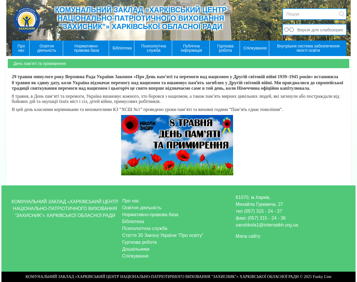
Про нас (130, 200)
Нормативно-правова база (150, 214)
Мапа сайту (248, 236)
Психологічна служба (144, 228)
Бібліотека (133, 221)
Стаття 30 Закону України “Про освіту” (162, 235)
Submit (342, 14)
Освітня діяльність (142, 207)
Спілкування (135, 256)
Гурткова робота (139, 242)
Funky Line (322, 277)
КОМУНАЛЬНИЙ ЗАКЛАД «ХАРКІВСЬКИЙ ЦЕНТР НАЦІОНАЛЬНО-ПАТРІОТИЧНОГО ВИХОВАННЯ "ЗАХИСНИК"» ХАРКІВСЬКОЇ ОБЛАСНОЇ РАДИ (141, 18)
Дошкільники (136, 249)
